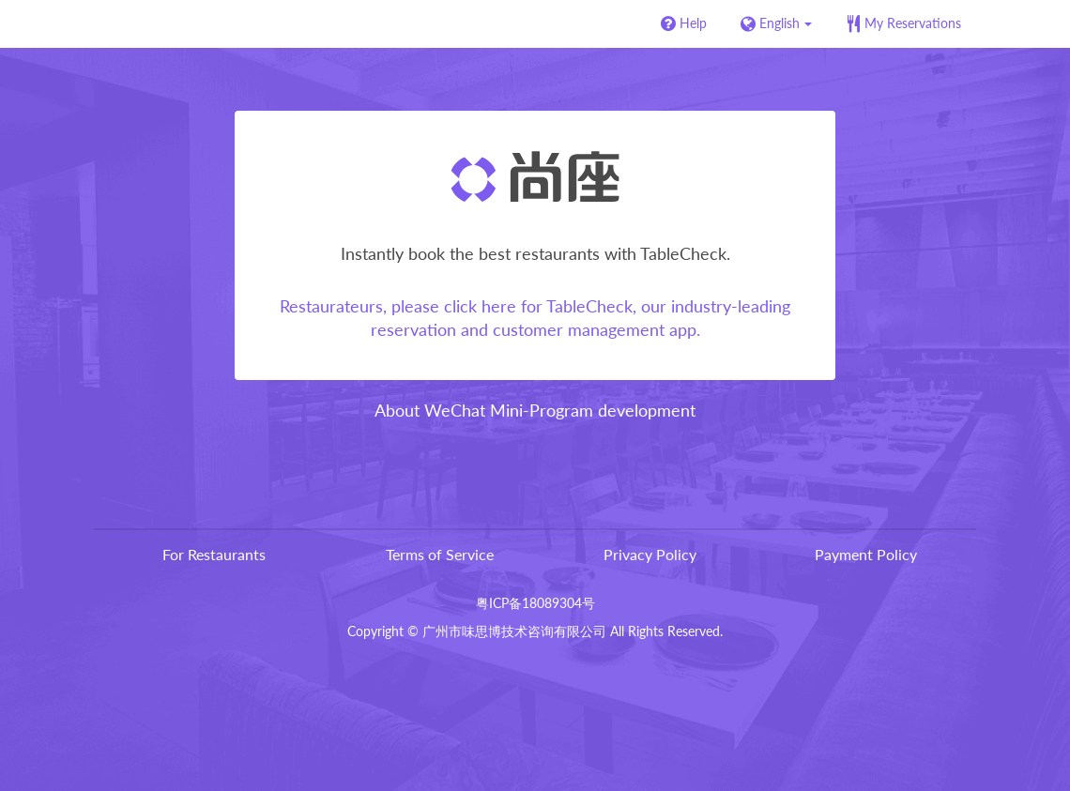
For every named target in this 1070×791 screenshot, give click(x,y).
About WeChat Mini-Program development (535, 410)
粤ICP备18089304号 (535, 603)
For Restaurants (214, 554)
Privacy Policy (650, 554)
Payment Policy (866, 554)
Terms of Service (440, 554)
